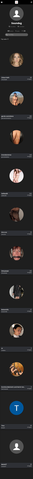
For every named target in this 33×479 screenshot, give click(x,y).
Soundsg (16, 23)
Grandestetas (6, 155)
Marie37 (4, 464)
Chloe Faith (5, 78)
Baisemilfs (5, 310)
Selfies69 (4, 194)
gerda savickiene (7, 116)
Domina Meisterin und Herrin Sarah (13, 387)
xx (2, 348)
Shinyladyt (5, 271)
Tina (2, 426)
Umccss (4, 232)
